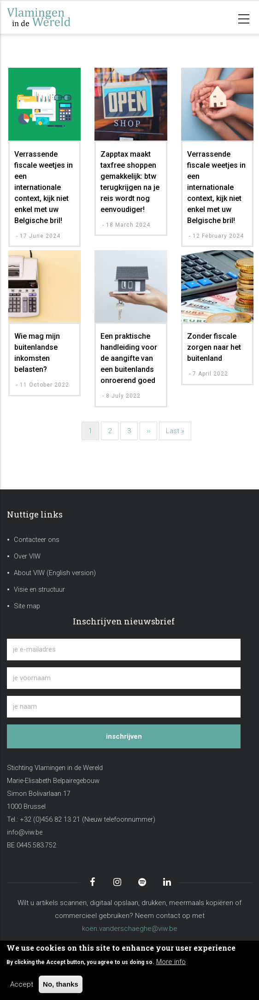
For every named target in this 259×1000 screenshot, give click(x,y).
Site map (27, 606)
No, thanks (60, 984)
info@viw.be (24, 832)
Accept (21, 984)
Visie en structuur (39, 590)
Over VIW (27, 556)
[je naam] (124, 707)
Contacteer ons (36, 540)
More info (171, 962)
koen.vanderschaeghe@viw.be (129, 928)
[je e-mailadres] (124, 649)
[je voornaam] (124, 678)
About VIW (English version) (55, 573)
